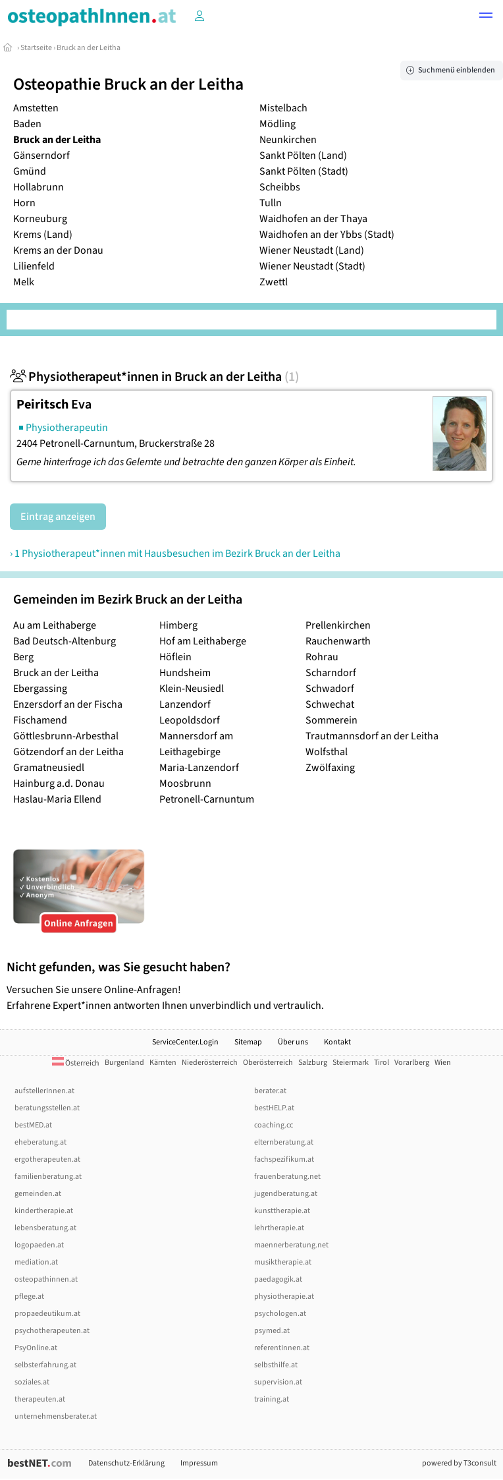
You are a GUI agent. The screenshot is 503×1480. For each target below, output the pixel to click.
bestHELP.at (274, 1108)
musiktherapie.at (282, 1262)
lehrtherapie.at (279, 1228)
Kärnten (162, 1062)
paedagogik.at (278, 1279)
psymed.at (272, 1330)
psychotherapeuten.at (52, 1330)
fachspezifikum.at (284, 1159)
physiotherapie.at (284, 1296)
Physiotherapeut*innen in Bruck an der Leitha (154, 377)
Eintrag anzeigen (57, 516)
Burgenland (124, 1062)
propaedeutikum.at (47, 1313)
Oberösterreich (268, 1062)
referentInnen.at (281, 1347)
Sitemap (248, 1042)
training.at (271, 1399)
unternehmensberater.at (55, 1416)
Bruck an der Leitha (88, 47)
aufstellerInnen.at (44, 1090)
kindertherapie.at (43, 1210)
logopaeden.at (39, 1245)
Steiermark (350, 1062)
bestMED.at (33, 1125)
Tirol (381, 1062)
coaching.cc (273, 1125)
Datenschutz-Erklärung (126, 1463)
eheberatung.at (40, 1142)
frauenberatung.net (287, 1176)
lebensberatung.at (45, 1228)
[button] (486, 17)
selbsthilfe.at (276, 1365)
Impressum (199, 1463)
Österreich (75, 1063)
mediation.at (36, 1262)
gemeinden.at (37, 1193)
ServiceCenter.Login (185, 1042)
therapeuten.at (39, 1399)
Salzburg (312, 1062)
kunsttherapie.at (282, 1210)
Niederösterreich (210, 1062)
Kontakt (337, 1042)
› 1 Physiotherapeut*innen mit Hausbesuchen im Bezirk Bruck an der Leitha (175, 553)
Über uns (293, 1042)
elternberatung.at (283, 1142)
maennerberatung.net (291, 1245)
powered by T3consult (459, 1463)
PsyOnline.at (35, 1347)
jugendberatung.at (285, 1193)
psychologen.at (280, 1313)
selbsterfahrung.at (45, 1365)
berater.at (270, 1090)
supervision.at (278, 1382)
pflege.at (29, 1296)
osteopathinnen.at (46, 1279)
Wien (443, 1062)
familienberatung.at (48, 1176)
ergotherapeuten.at (47, 1159)
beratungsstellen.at (47, 1108)
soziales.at (31, 1382)
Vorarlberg (411, 1062)
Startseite (36, 47)
